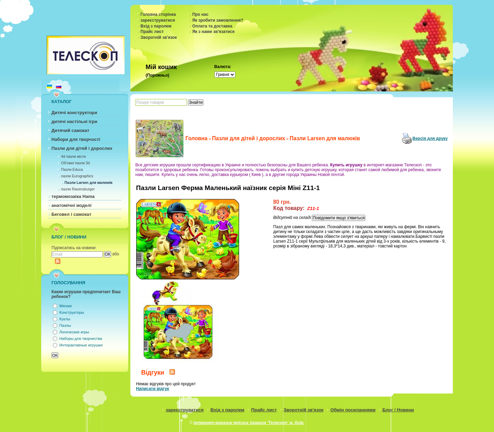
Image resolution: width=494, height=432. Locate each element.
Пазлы (65, 325)
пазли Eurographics (77, 176)
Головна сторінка (158, 14)
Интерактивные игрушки (81, 345)
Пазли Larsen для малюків (88, 182)
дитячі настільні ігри (74, 121)
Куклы (64, 319)
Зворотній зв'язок (159, 37)
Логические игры (74, 332)
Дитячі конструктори (74, 112)
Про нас (200, 14)
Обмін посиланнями (353, 409)
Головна (197, 138)
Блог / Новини (398, 409)
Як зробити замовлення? (217, 20)
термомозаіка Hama (73, 196)
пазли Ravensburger (78, 189)
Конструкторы (71, 312)
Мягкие (65, 306)
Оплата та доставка (212, 26)
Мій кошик (161, 67)
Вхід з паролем (156, 26)
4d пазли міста (73, 156)
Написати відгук (152, 388)
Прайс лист (152, 31)
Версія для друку (430, 138)
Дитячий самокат (70, 130)
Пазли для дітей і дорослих (82, 148)
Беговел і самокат (71, 214)
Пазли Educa (72, 169)
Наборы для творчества (80, 338)
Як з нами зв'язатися (213, 31)
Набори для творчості (75, 139)
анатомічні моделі (71, 205)
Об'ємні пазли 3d (75, 163)
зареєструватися (158, 20)
